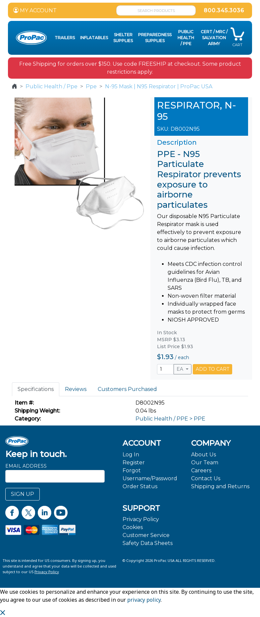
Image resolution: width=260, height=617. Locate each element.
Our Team (204, 462)
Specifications (36, 389)
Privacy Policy (141, 519)
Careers (201, 470)
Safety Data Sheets (148, 543)
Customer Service (146, 535)
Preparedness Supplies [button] (155, 37)
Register (134, 462)
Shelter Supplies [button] (123, 37)
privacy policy (144, 599)
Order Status (140, 486)
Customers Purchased (127, 389)
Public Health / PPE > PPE (170, 419)
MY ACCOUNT (35, 10)
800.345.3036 (224, 10)
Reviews (75, 389)
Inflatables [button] (94, 37)
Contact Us (205, 478)
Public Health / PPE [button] (186, 37)
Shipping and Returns (220, 486)
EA (180, 369)
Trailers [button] (65, 37)
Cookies (133, 527)
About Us (203, 454)
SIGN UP (22, 494)
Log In (131, 454)
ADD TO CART (212, 369)
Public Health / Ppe (52, 86)
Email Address (26, 466)
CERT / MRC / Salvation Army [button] (214, 37)
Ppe (91, 86)
